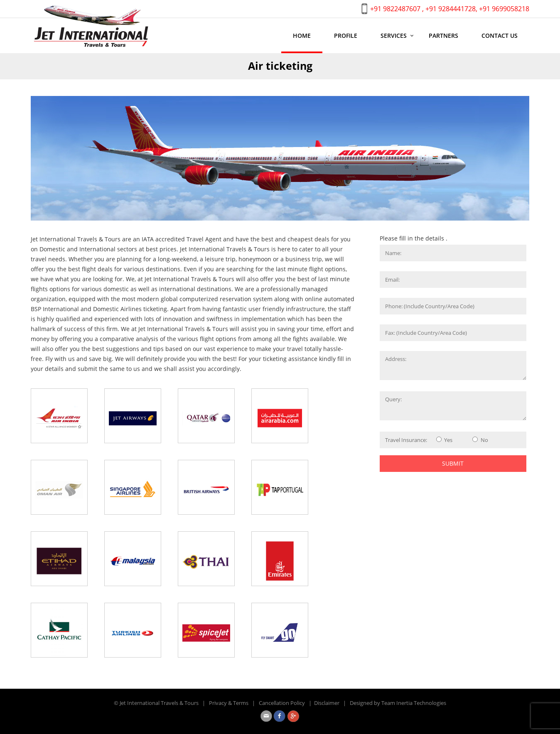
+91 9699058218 (504, 8)
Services (394, 35)
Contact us (499, 35)
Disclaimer (326, 703)
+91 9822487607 (395, 8)
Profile (345, 35)
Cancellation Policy (282, 703)
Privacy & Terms (228, 703)
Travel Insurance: (406, 440)
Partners (443, 35)
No (484, 440)
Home (302, 35)
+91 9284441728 (450, 8)
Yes (448, 440)
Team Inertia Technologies (413, 703)
